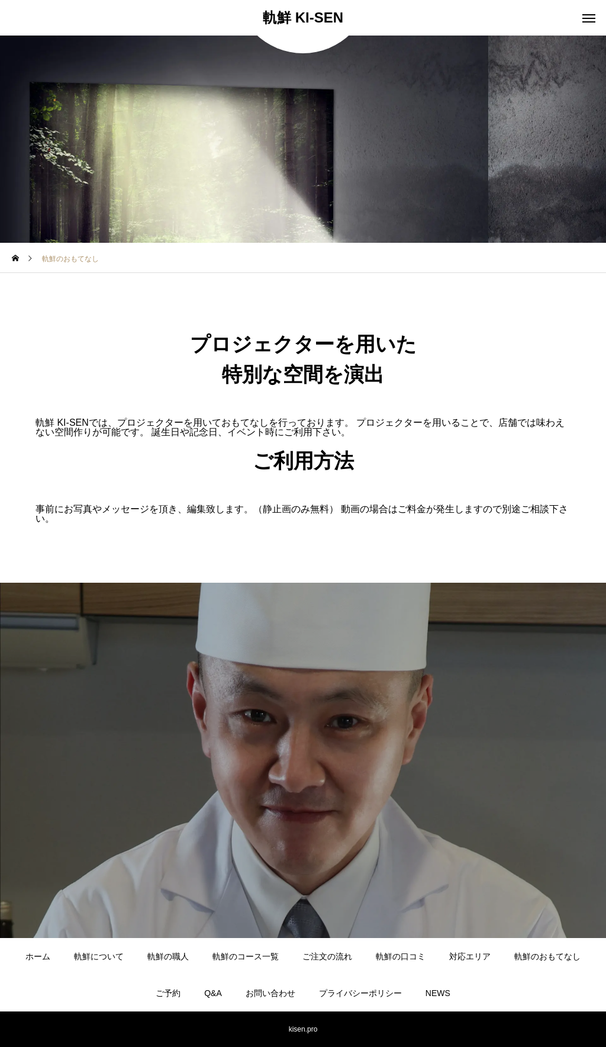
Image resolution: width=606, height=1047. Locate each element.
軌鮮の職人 (168, 956)
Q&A (213, 993)
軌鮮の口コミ (401, 956)
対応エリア (470, 956)
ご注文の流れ (327, 956)
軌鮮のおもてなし (547, 956)
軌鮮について (99, 956)
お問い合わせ (270, 993)
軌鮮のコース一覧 (245, 956)
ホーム (37, 956)
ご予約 (168, 993)
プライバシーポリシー (360, 993)
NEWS (438, 993)
